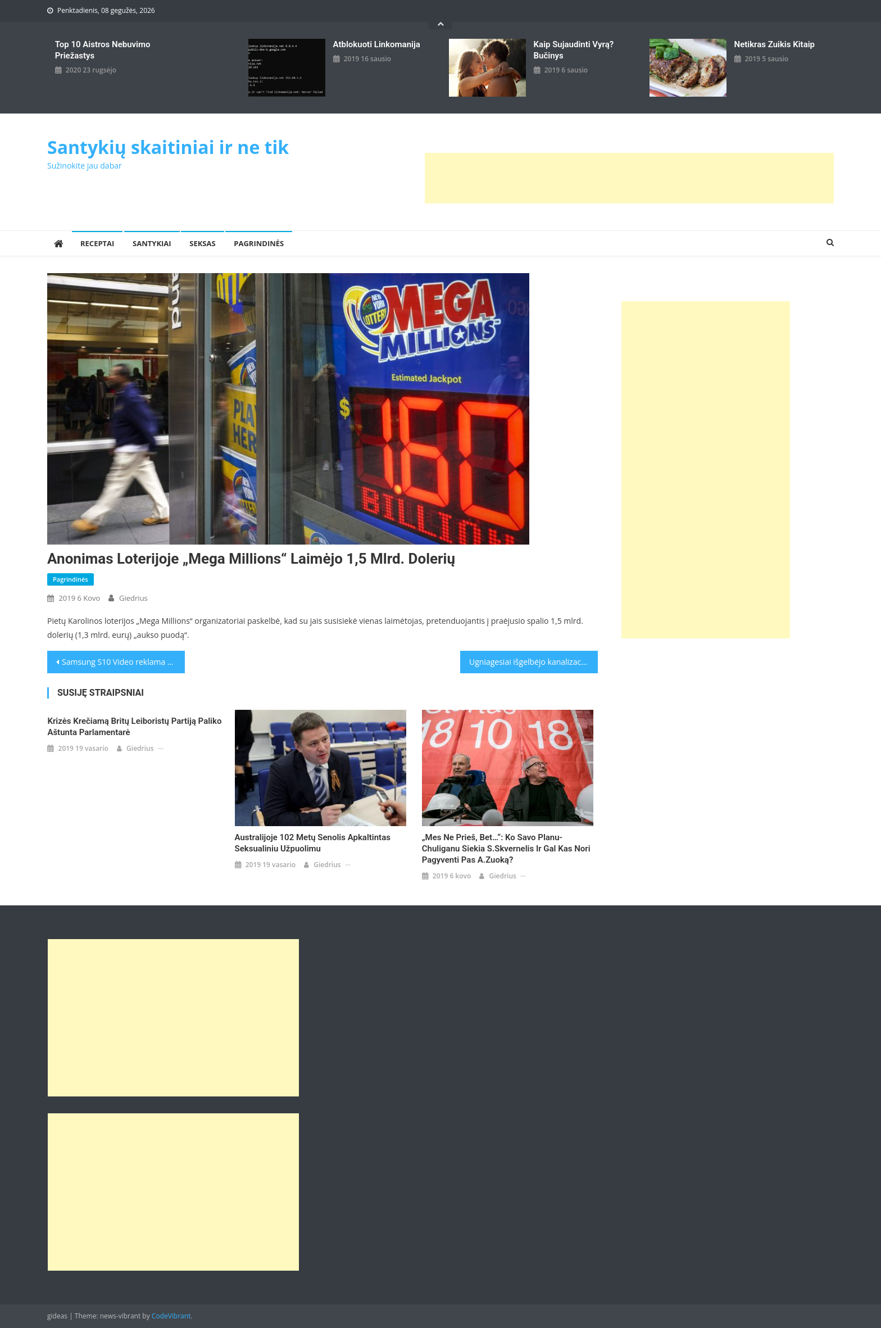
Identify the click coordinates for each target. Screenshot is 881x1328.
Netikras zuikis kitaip (774, 44)
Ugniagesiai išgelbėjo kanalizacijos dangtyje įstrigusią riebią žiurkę (533, 661)
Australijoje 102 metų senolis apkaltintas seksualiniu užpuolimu (312, 843)
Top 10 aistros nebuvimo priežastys (103, 50)
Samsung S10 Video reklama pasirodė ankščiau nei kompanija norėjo (123, 661)
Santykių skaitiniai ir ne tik (168, 147)
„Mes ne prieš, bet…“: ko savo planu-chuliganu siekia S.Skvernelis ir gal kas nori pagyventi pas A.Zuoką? (506, 848)
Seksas (202, 243)
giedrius (133, 598)
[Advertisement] (629, 178)
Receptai (97, 243)
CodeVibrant (171, 1316)
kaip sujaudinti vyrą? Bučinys (574, 50)
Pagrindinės (259, 243)
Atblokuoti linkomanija (376, 44)
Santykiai (152, 243)
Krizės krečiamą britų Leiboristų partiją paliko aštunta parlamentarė (134, 726)
